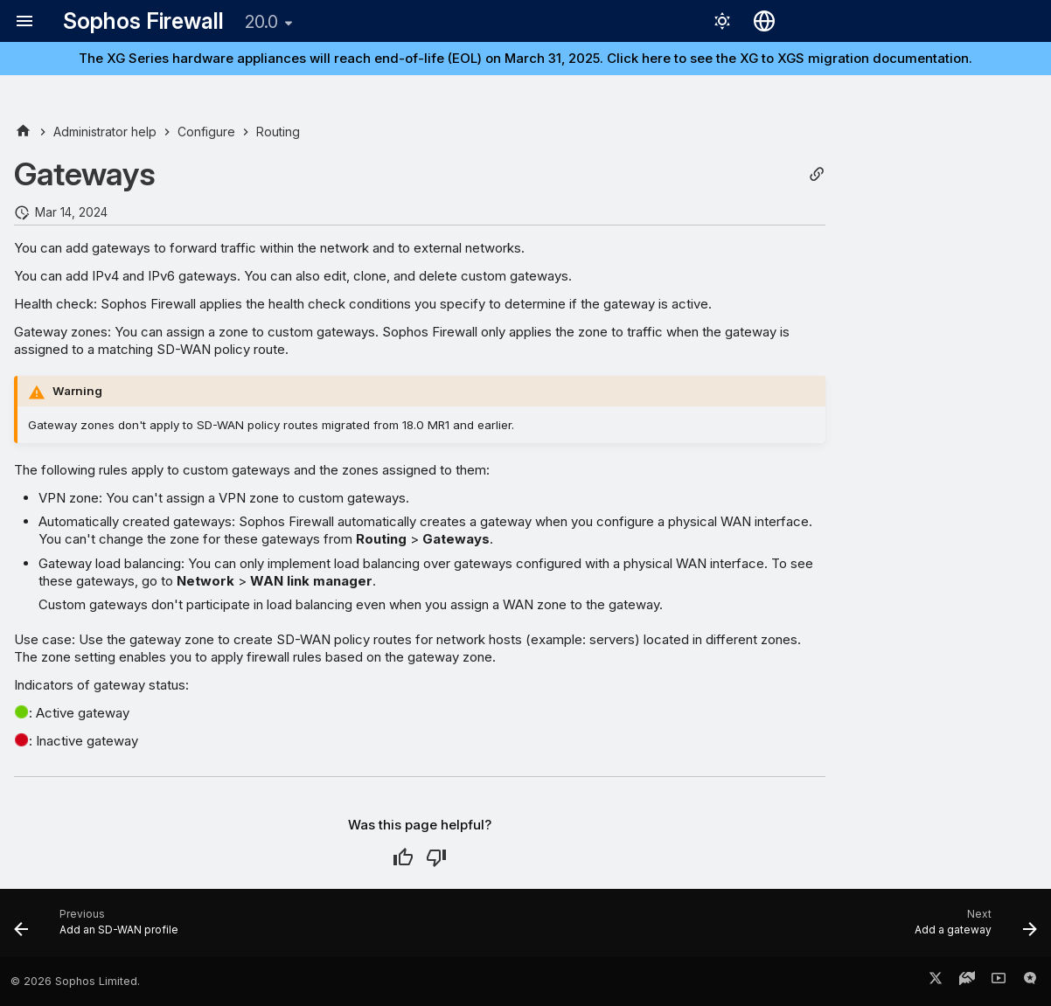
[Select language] (764, 20)
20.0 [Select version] (261, 21)
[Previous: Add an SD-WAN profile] (101, 928)
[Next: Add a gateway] (970, 928)
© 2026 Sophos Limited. (75, 981)
